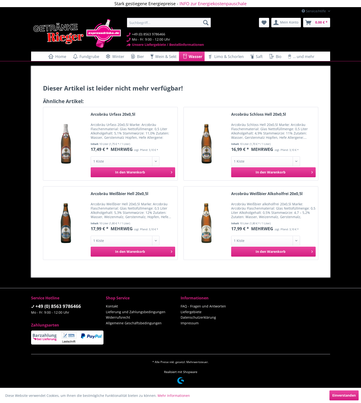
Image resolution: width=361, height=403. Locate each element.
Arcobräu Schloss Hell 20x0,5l (258, 114)
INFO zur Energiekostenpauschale (213, 3)
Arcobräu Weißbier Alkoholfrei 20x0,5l (267, 193)
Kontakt (112, 306)
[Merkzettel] (264, 22)
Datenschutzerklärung (198, 317)
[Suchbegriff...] (169, 22)
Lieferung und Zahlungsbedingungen (135, 312)
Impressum (190, 323)
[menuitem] (169, 22)
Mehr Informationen (174, 395)
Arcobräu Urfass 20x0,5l (113, 114)
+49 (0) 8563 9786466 (58, 306)
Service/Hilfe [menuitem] (314, 11)
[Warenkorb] (316, 22)
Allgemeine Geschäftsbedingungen (134, 323)
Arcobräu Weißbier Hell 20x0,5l (119, 193)
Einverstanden (344, 395)
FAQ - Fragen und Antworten (203, 306)
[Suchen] (206, 22)
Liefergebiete (191, 312)
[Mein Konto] (286, 22)
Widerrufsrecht (118, 317)
